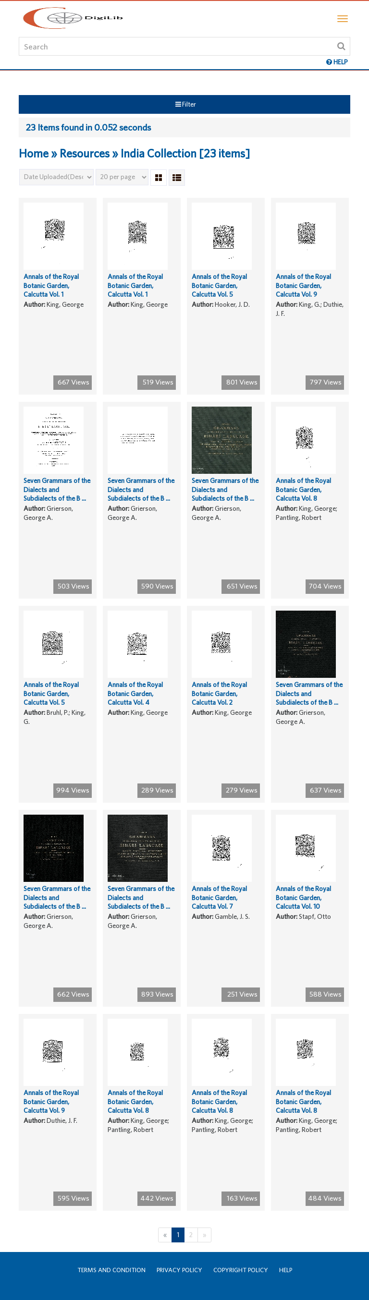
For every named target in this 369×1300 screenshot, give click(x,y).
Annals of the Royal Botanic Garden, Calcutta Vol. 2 (219, 693)
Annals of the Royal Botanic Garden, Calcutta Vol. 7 (219, 897)
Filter (185, 104)
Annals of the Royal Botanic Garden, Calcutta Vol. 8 (303, 489)
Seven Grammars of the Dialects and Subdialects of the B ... (57, 489)
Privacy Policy (179, 1270)
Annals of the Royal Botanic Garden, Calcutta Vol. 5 (219, 285)
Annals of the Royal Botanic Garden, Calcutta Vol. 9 (303, 285)
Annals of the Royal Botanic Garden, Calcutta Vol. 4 (135, 693)
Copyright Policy (240, 1270)
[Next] (204, 1235)
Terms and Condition (111, 1270)
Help (285, 1270)
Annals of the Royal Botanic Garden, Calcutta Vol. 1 (51, 285)
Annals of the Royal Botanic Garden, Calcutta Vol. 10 (303, 897)
